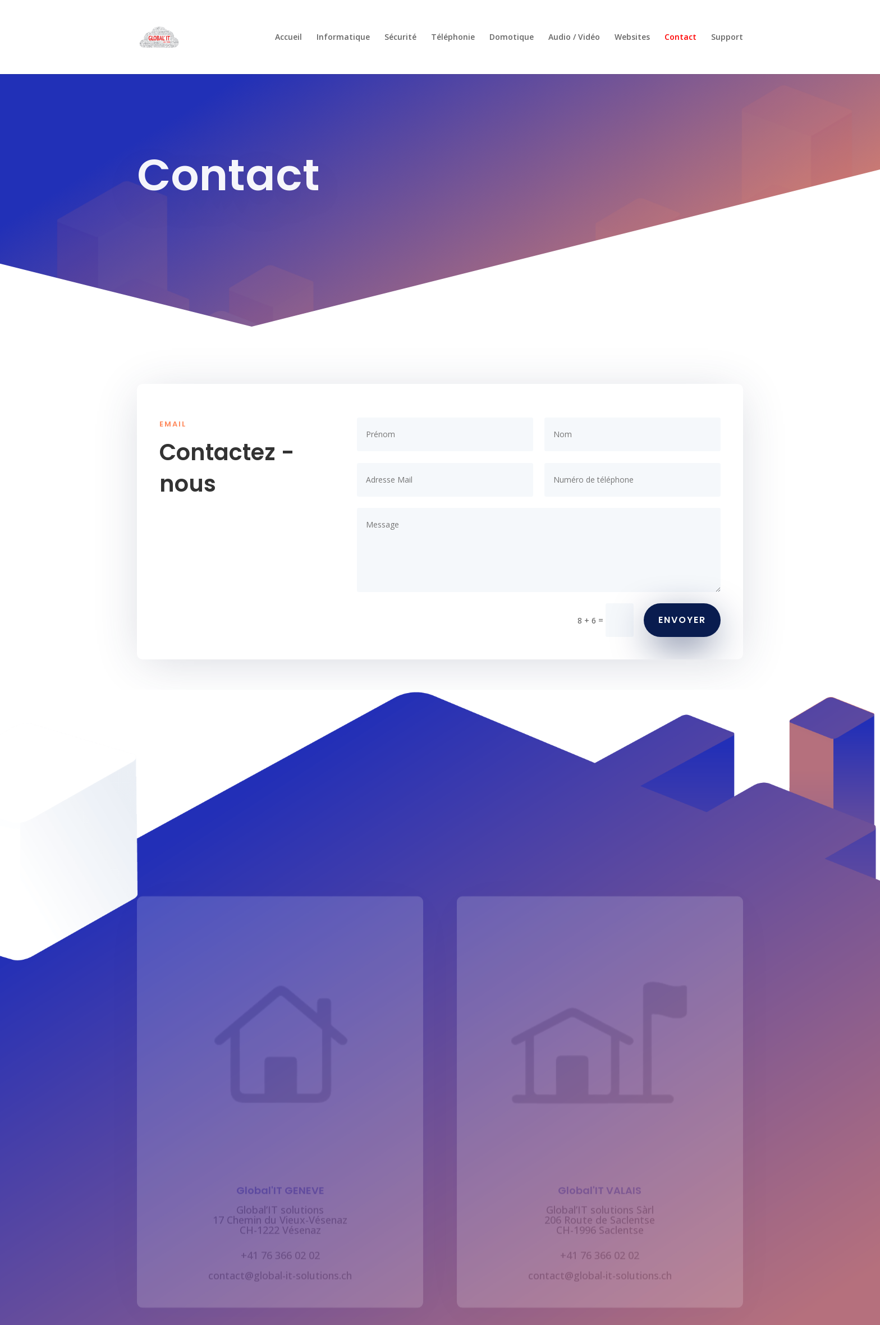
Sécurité (400, 37)
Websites (632, 37)
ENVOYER (682, 619)
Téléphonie (453, 37)
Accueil (288, 37)
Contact (680, 37)
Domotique (511, 37)
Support (727, 37)
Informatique (343, 37)
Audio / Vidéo (574, 37)
